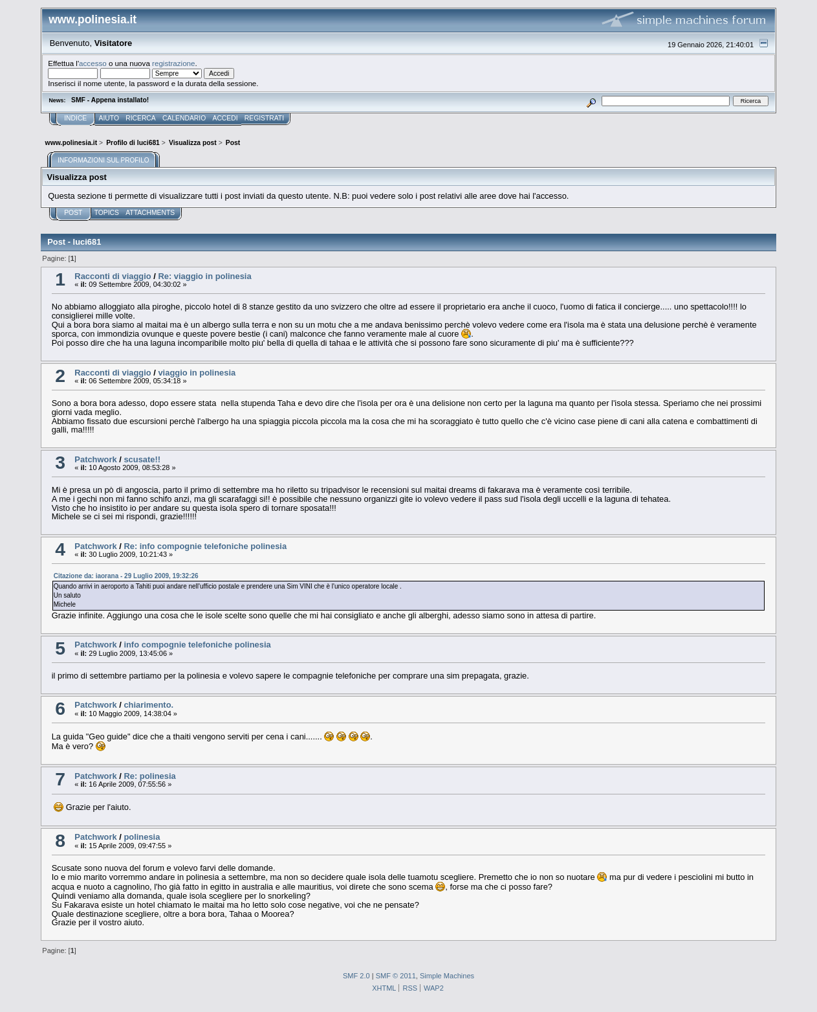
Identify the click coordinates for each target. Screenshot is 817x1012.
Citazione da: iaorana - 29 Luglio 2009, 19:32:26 (126, 575)
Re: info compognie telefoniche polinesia (205, 546)
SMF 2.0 (356, 976)
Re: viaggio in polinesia (204, 276)
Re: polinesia (149, 776)
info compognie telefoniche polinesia (197, 644)
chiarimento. (148, 705)
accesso (93, 63)
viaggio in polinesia (196, 372)
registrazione (173, 63)
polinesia (142, 837)
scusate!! (142, 459)
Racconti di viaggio (112, 276)
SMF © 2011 (396, 976)
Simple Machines (447, 976)
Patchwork (95, 459)
